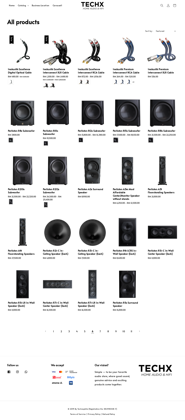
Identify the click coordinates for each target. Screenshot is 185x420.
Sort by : (149, 31)
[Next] (139, 331)
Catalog (22, 5)
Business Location (40, 5)
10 (123, 331)
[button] (162, 5)
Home (11, 5)
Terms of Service (78, 414)
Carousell (57, 5)
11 (131, 331)
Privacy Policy (94, 414)
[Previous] (45, 331)
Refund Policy (108, 414)
